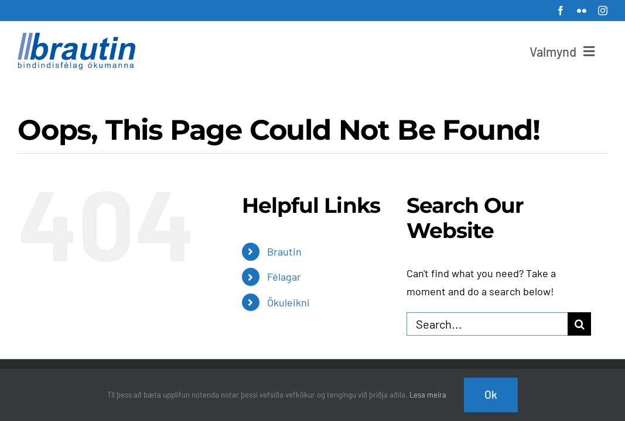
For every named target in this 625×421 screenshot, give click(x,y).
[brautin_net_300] (76, 38)
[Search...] (487, 324)
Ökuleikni (288, 302)
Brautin (284, 251)
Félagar (284, 276)
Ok (490, 394)
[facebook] (560, 10)
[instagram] (602, 10)
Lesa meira (427, 394)
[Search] (579, 324)
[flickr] (581, 10)
